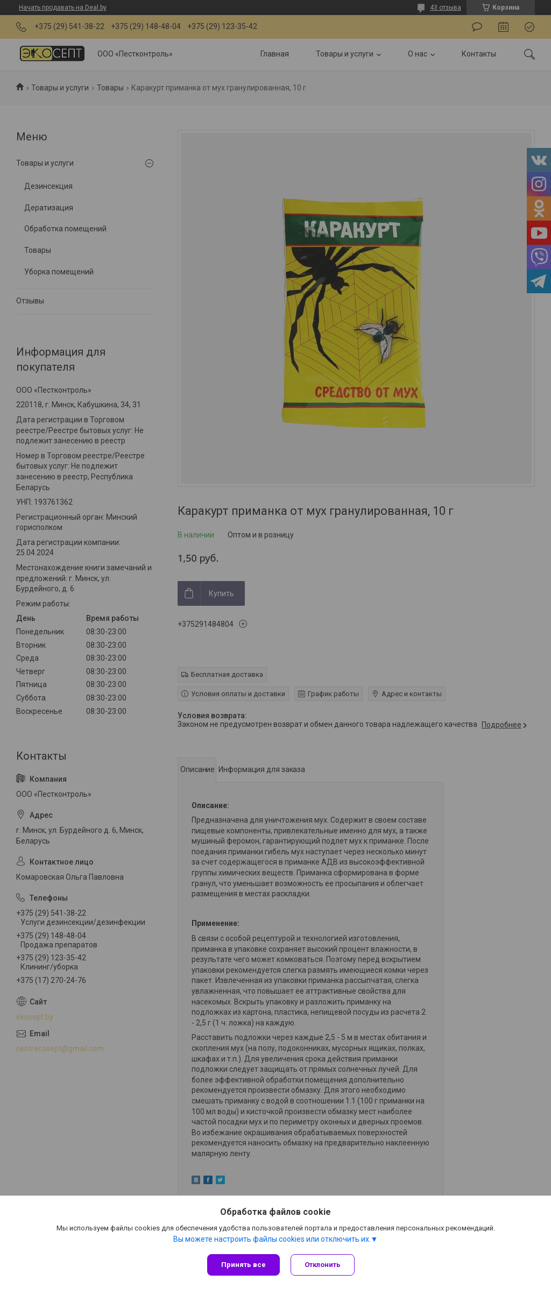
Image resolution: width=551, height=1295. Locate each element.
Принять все (243, 1265)
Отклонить (323, 1265)
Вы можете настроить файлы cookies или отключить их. (272, 1239)
